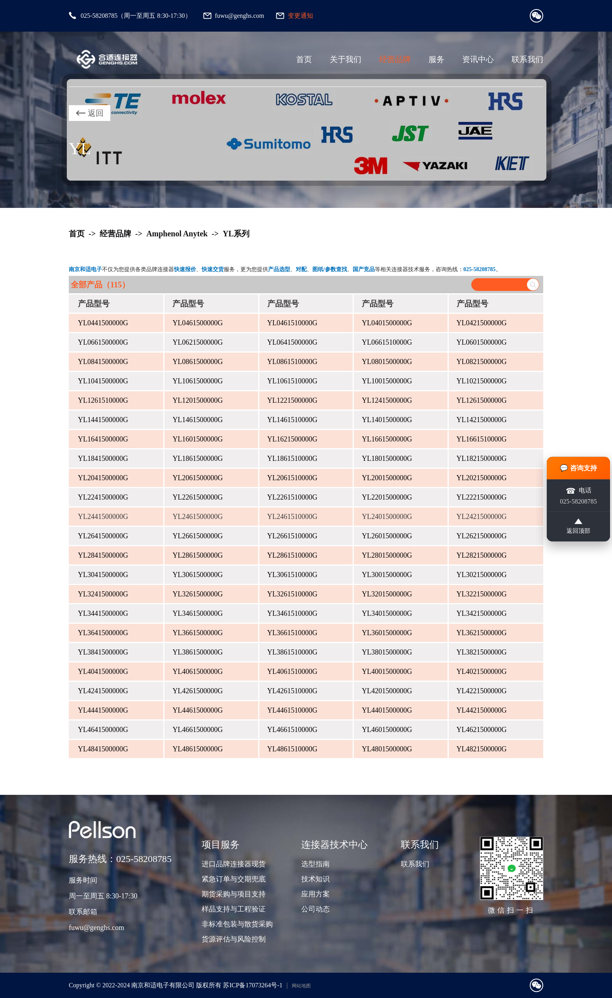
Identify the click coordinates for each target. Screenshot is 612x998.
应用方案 (315, 894)
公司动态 (315, 909)
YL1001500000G (387, 381)
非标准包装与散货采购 (237, 924)
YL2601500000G (387, 536)
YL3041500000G (103, 575)
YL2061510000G (292, 478)
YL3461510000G (292, 613)
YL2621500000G (482, 536)
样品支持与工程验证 (234, 909)
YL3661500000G (197, 633)
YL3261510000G (292, 594)
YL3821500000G (482, 652)
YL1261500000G (482, 400)
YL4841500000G (103, 749)
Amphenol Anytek (177, 233)
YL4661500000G (197, 730)
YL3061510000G (292, 575)
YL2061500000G (197, 478)
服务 (436, 59)
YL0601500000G (482, 342)
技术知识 (315, 879)
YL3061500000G (197, 575)
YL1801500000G (387, 458)
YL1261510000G (103, 400)
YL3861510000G (292, 652)
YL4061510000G (292, 671)
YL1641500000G (103, 439)
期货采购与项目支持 (234, 894)
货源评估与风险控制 (234, 939)
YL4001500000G (387, 671)
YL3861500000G (197, 652)
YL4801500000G (387, 749)
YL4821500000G (482, 749)
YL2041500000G (103, 478)
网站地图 (301, 986)
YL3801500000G (387, 652)
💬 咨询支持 (578, 466)
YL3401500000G (387, 613)
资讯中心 (478, 59)
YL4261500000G (197, 691)
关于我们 (345, 59)
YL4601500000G (387, 730)
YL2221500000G (482, 497)
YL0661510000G (387, 342)
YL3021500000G (482, 575)
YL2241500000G (103, 497)
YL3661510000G (292, 633)
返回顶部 (578, 528)
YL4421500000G (482, 710)
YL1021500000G (482, 381)
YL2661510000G (292, 536)
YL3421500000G (482, 613)
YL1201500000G (197, 400)
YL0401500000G (387, 323)
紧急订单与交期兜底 (234, 879)
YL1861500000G (197, 458)
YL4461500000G (197, 710)
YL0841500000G (103, 362)
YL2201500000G (387, 497)
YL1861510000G (292, 458)
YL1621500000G (292, 439)
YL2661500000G (197, 536)
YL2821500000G (482, 555)
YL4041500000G (103, 671)
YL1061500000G (197, 381)
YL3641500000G (103, 633)
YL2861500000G (197, 555)
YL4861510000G (292, 749)
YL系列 (236, 233)
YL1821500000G (482, 458)
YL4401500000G (387, 710)
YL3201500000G (387, 594)
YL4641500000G (103, 730)
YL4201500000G (387, 691)
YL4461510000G (292, 710)
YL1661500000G (387, 439)
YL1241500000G (387, 400)
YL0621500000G (197, 342)
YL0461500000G (197, 323)
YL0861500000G (197, 362)
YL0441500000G (103, 323)
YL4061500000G (197, 671)
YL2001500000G (387, 478)
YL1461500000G (197, 420)
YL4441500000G (103, 710)
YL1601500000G (197, 439)
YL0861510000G (292, 362)
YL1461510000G (292, 420)
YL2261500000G (197, 497)
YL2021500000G (482, 478)
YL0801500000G (387, 362)
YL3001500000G (387, 575)
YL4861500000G (197, 749)
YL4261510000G (292, 691)
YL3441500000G (103, 613)
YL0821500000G (482, 362)
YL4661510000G (292, 730)
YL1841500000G (103, 458)
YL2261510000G (292, 497)
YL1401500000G (387, 420)
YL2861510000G (292, 555)
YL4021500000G (482, 671)
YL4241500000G (103, 691)
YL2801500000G (387, 555)
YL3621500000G (482, 633)
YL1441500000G (103, 420)
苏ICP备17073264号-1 (252, 985)
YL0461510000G (292, 323)
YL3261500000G (197, 594)
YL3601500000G (387, 633)
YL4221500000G (482, 691)
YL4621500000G (482, 730)
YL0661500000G (103, 342)
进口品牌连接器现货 (234, 864)
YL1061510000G (292, 381)
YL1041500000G (103, 381)
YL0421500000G (482, 323)
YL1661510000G (482, 439)
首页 (304, 59)
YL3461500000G (197, 613)
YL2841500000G (103, 555)
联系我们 (527, 59)
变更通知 (300, 15)
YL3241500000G (103, 594)
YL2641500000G (103, 536)
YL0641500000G (292, 342)
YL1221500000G (292, 400)
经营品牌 (395, 59)
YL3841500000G (103, 652)
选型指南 (315, 864)
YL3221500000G (482, 594)
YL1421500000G (482, 420)
